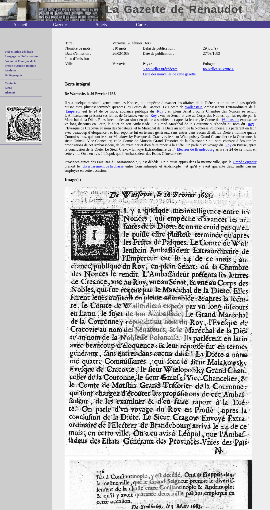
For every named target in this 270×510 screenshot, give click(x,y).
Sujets (101, 24)
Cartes (141, 24)
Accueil (20, 24)
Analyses (10, 70)
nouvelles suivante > (218, 69)
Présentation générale (19, 51)
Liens (8, 88)
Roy (160, 111)
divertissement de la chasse (103, 166)
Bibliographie (14, 75)
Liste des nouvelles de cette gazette (169, 74)
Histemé (10, 92)
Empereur (73, 111)
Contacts (10, 83)
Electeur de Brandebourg (195, 149)
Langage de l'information (21, 56)
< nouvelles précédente (160, 69)
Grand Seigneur (245, 162)
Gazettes (61, 24)
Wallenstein (194, 107)
